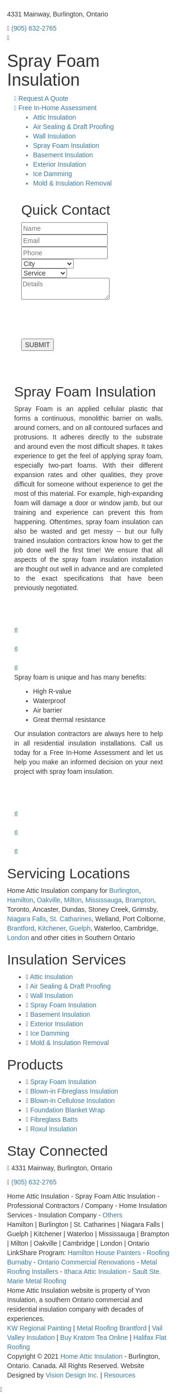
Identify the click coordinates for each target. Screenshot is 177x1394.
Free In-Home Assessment (55, 108)
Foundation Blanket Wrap (66, 1110)
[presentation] (93, 320)
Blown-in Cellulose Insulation (71, 1100)
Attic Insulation (51, 977)
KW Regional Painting (39, 1328)
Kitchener (51, 928)
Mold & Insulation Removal (69, 1042)
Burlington (124, 890)
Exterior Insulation (56, 1024)
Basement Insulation (60, 1014)
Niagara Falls (26, 919)
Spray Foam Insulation (63, 1005)
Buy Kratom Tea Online (94, 1337)
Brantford (20, 928)
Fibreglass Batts (52, 1119)
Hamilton (20, 900)
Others (112, 1215)
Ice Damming (49, 1033)
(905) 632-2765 (34, 28)
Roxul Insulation (52, 1129)
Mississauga (103, 900)
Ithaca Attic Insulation (95, 1271)
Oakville (48, 900)
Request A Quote (41, 98)
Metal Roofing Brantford (112, 1328)
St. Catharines (71, 919)
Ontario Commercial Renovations (86, 1262)
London (18, 937)
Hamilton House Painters (104, 1252)
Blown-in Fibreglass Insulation (73, 1091)
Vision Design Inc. (72, 1375)
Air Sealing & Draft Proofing (70, 986)
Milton (73, 900)
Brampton (140, 900)
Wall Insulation (51, 995)
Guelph (80, 928)
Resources (119, 1375)
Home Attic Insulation (91, 1356)
